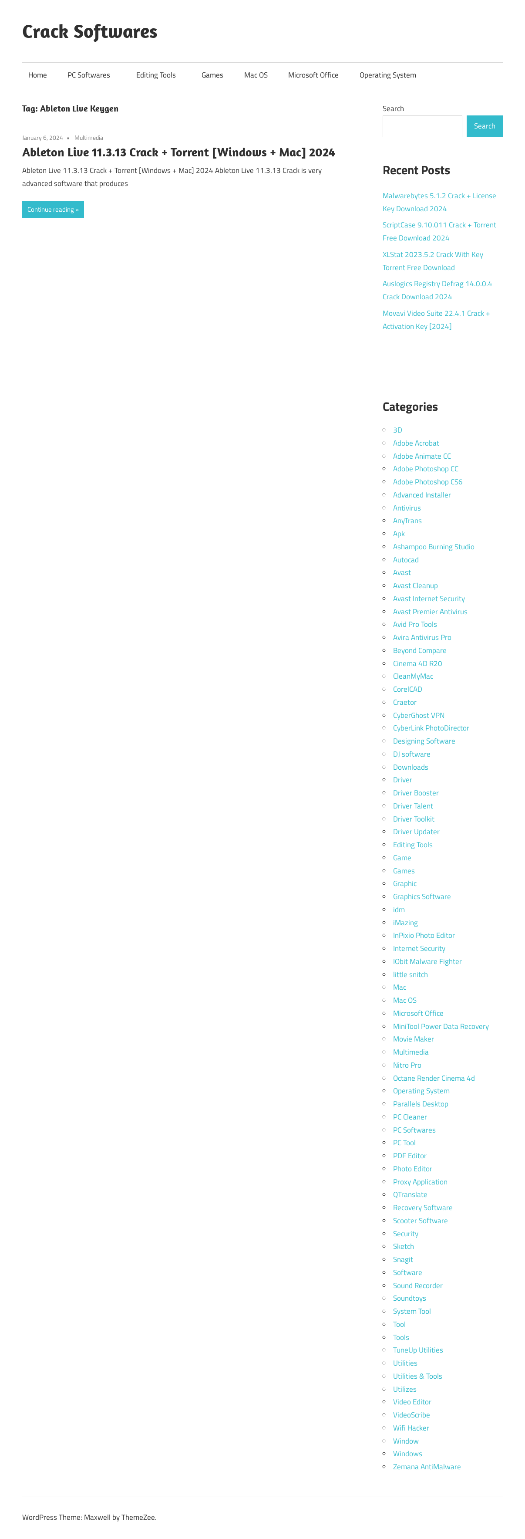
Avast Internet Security (429, 598)
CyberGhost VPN (418, 715)
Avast (402, 572)
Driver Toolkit (413, 819)
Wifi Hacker (411, 1428)
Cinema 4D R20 (417, 663)
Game (402, 857)
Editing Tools (160, 75)
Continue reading (50, 209)
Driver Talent (413, 806)
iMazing (405, 922)
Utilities (405, 1363)
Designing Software (424, 741)
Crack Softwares (90, 31)
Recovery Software (423, 1207)
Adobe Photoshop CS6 (428, 481)
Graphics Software (422, 896)
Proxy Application (420, 1181)
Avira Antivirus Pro (422, 637)
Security (405, 1233)
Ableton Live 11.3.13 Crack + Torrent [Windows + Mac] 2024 (178, 151)
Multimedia (88, 137)
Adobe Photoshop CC (425, 468)
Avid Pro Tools (415, 624)
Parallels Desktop (420, 1103)
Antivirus (407, 508)
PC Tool (404, 1142)
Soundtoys (409, 1298)
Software (407, 1272)
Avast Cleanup (415, 585)
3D (397, 430)
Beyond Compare (420, 650)
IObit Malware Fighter (427, 961)
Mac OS (256, 75)
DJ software (412, 754)
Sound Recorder (418, 1285)
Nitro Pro (407, 1065)
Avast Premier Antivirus (430, 611)
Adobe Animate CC (422, 456)
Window (406, 1441)
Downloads (410, 767)
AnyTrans (407, 520)
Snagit (403, 1259)
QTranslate (410, 1194)
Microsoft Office (313, 75)
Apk (399, 533)
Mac (399, 987)
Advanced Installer (422, 495)
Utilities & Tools (417, 1376)
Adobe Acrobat (416, 443)
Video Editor (412, 1401)
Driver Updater (416, 831)
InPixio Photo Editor (424, 935)
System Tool (412, 1311)
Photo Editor (412, 1168)
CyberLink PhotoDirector (431, 728)
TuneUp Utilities (418, 1350)
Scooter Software (420, 1220)
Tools (401, 1337)
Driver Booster (416, 792)
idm (399, 909)
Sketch (403, 1246)
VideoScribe (411, 1415)
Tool (399, 1324)
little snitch (410, 974)
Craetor (405, 702)
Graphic (405, 883)
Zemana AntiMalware (427, 1466)
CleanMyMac (413, 676)
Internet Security (419, 948)
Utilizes (405, 1389)
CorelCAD (407, 689)
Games (212, 75)
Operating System (388, 75)
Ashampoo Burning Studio (434, 546)
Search (393, 108)
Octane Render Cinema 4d (434, 1078)
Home (37, 75)
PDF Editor (410, 1155)
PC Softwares (93, 75)
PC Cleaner (410, 1117)
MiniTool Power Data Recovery (441, 1026)
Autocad (406, 559)
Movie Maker (413, 1039)
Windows (407, 1453)
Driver (402, 779)
